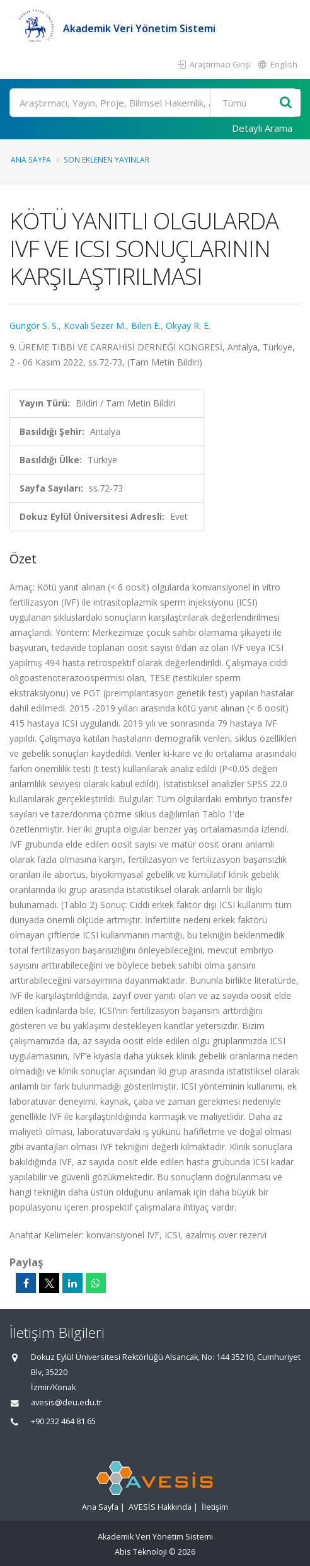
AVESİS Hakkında (160, 1507)
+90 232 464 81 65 (63, 1421)
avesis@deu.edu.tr (66, 1402)
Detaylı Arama (262, 128)
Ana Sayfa (31, 159)
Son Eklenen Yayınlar (106, 159)
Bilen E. (146, 325)
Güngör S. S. (34, 325)
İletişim (215, 1507)
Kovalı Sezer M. (95, 325)
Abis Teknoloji (141, 1551)
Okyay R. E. (188, 325)
